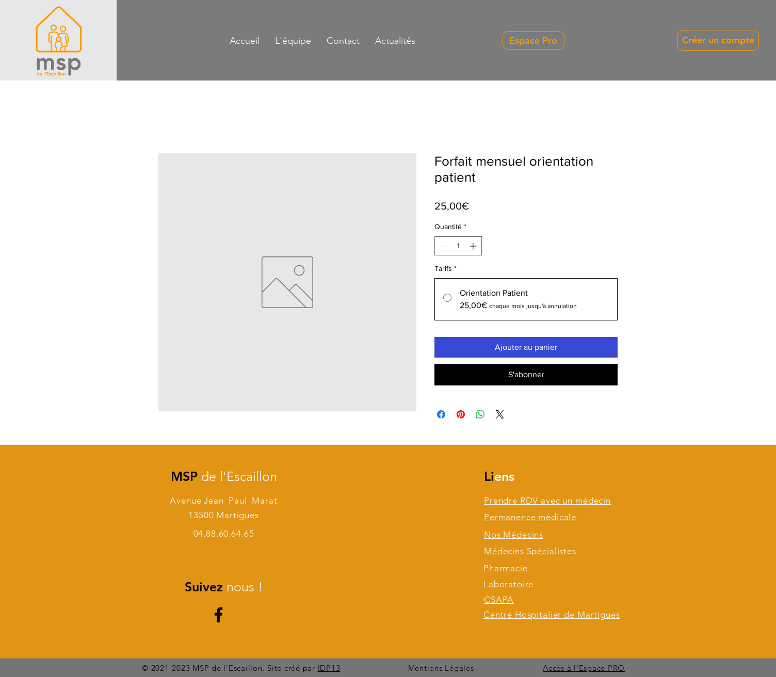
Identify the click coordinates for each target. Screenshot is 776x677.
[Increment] (473, 246)
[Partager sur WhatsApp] (480, 414)
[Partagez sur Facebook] (441, 414)
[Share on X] (500, 414)
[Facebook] (218, 615)
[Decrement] (442, 246)
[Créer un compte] (718, 40)
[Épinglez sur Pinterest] (461, 414)
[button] (343, 41)
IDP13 (329, 668)
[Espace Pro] (533, 40)
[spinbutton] (458, 246)
